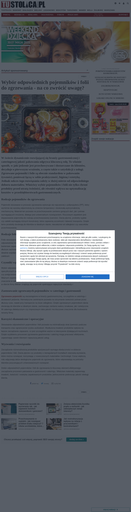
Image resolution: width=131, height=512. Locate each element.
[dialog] (65, 256)
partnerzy (24, 248)
